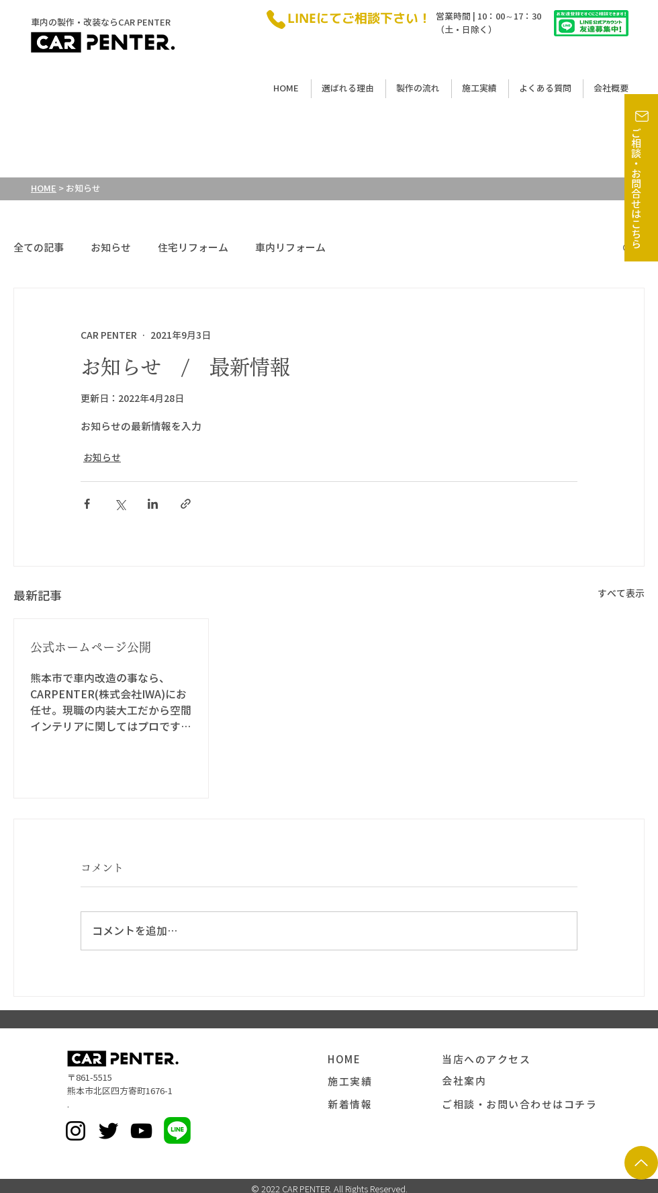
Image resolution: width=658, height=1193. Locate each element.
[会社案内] (499, 1081)
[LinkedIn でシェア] (152, 503)
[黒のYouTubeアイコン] (141, 1131)
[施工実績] (385, 1082)
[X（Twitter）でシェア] (119, 503)
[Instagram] (75, 1131)
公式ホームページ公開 (90, 647)
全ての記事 (38, 248)
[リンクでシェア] (185, 503)
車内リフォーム (290, 248)
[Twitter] (108, 1131)
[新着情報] (385, 1105)
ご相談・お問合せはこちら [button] (636, 188)
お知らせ (111, 248)
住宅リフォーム (193, 248)
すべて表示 (621, 593)
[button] (642, 116)
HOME (43, 188)
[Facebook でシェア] (87, 503)
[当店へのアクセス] (505, 1060)
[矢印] (641, 1163)
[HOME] (385, 1060)
